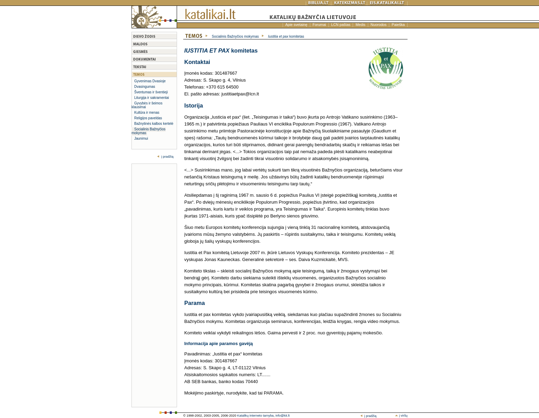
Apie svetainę (296, 24)
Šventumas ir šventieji (151, 92)
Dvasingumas (144, 87)
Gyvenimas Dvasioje (150, 81)
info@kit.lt (282, 415)
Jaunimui (141, 138)
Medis (360, 24)
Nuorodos (378, 24)
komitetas (286, 36)
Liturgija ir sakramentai (151, 98)
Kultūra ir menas (146, 112)
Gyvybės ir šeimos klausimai (147, 105)
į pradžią (167, 156)
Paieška (398, 24)
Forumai (319, 24)
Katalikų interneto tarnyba (255, 415)
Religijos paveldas (148, 118)
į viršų (401, 415)
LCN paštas (341, 24)
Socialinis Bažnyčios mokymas (148, 131)
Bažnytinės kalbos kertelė (153, 124)
